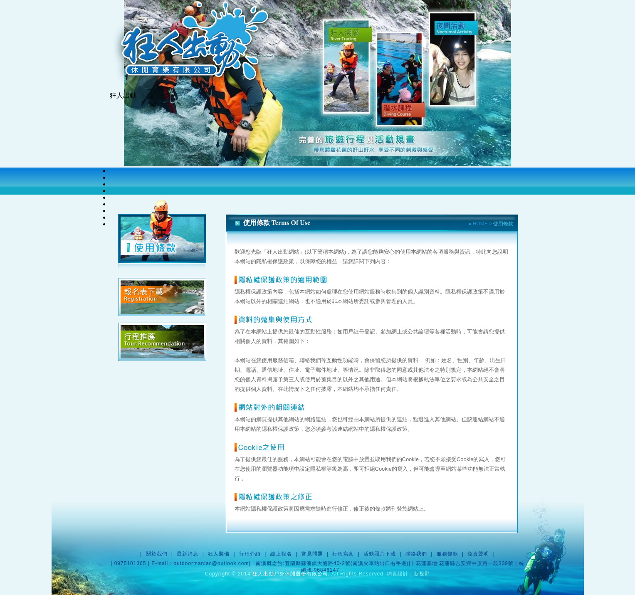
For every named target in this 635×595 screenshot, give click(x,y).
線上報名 (281, 554)
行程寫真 (343, 554)
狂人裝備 (219, 554)
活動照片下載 (379, 554)
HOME (479, 224)
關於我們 (157, 554)
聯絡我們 (416, 554)
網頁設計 (397, 574)
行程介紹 (250, 554)
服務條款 (447, 554)
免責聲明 (478, 554)
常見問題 (312, 554)
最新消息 (187, 554)
